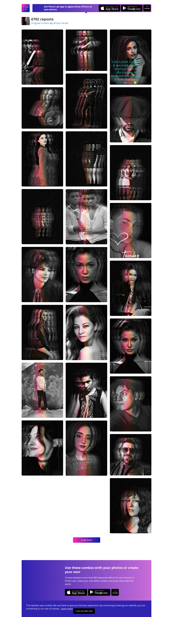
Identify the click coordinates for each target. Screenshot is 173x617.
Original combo (40, 23)
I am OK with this (84, 611)
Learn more (67, 608)
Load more (86, 540)
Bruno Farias (60, 23)
